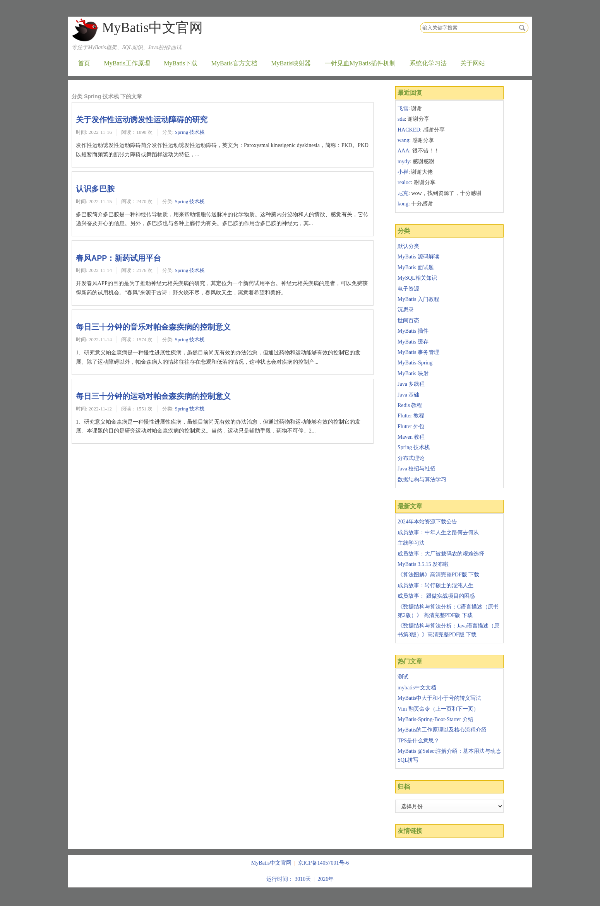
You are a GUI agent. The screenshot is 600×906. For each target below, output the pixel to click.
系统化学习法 (428, 63)
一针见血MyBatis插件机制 (360, 63)
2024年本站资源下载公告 (427, 522)
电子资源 (408, 289)
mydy (404, 161)
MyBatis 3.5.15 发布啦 (423, 564)
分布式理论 (411, 458)
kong (403, 204)
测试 (403, 677)
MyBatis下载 (180, 63)
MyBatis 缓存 (413, 342)
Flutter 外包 (411, 426)
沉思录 (406, 310)
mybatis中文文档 (417, 688)
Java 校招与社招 (416, 469)
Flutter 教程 (411, 416)
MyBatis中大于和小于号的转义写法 (439, 698)
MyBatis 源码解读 (418, 257)
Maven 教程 (411, 437)
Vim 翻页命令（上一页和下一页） (438, 709)
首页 (84, 63)
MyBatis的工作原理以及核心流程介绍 (442, 730)
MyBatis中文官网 (152, 27)
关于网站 (472, 63)
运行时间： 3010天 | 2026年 (300, 879)
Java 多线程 (411, 384)
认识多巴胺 (95, 189)
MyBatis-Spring (415, 363)
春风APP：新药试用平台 (118, 258)
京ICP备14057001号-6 (323, 863)
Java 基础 (408, 395)
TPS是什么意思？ (418, 741)
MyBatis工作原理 (127, 63)
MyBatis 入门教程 (418, 299)
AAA (403, 151)
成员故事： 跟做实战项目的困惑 (436, 596)
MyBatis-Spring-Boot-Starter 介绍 (435, 719)
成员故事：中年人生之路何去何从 (438, 532)
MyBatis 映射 (413, 373)
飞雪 (403, 108)
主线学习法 (411, 543)
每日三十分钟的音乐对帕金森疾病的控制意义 (153, 327)
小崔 (403, 172)
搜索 (522, 27)
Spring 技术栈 (190, 132)
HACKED (409, 130)
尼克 (403, 193)
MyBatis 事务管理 (418, 352)
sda (401, 119)
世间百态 (408, 320)
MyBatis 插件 (413, 331)
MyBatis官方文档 (234, 63)
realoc (404, 182)
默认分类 (408, 246)
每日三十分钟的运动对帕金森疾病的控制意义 (153, 396)
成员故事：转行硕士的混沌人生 (435, 585)
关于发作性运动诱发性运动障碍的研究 (141, 119)
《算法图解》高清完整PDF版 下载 (438, 575)
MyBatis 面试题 (416, 267)
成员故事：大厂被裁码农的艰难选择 (441, 554)
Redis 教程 (410, 405)
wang (403, 140)
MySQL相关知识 (417, 278)
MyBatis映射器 (291, 63)
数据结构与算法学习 (422, 479)
